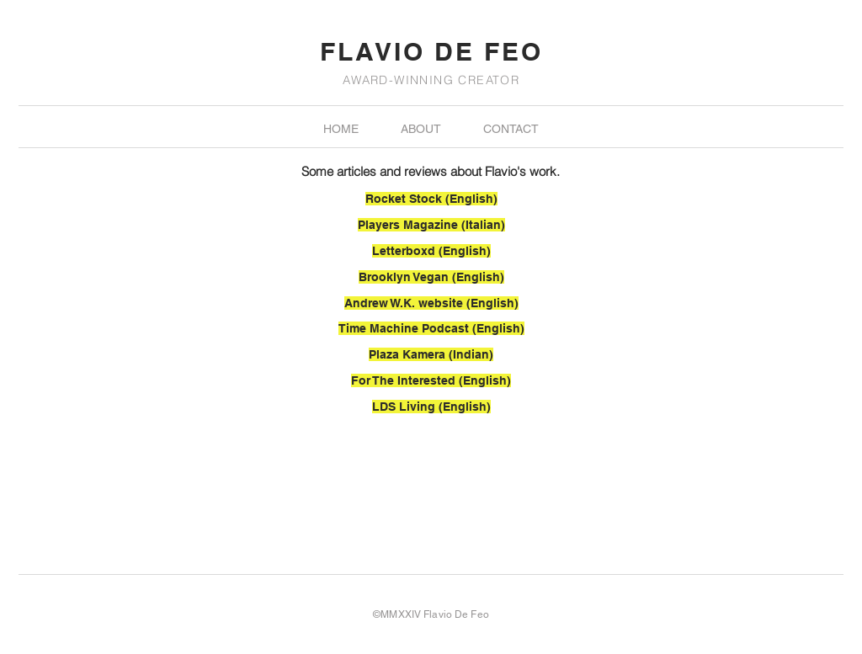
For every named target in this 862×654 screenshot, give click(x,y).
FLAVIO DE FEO (431, 51)
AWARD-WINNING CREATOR (431, 80)
